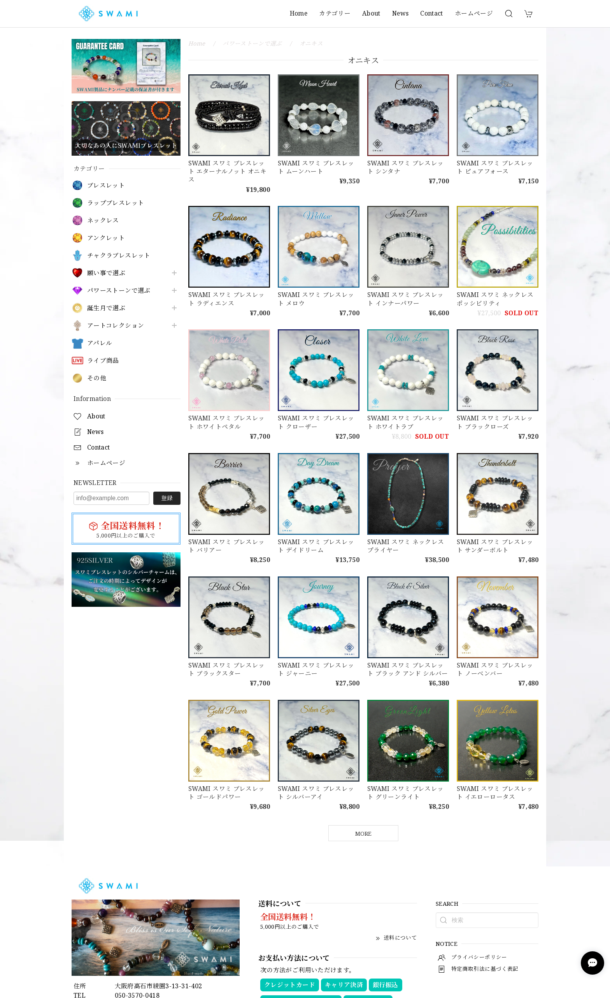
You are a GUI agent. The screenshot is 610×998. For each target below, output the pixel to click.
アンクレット (106, 238)
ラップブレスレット (115, 203)
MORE (363, 833)
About (371, 13)
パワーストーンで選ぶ (119, 290)
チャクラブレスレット (119, 255)
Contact (431, 13)
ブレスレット (106, 185)
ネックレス (103, 220)
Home (298, 13)
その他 (96, 378)
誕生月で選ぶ (106, 308)
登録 (167, 498)
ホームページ (474, 13)
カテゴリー (335, 13)
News (400, 13)
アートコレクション (115, 325)
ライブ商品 (103, 360)
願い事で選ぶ (106, 273)
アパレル (99, 343)
